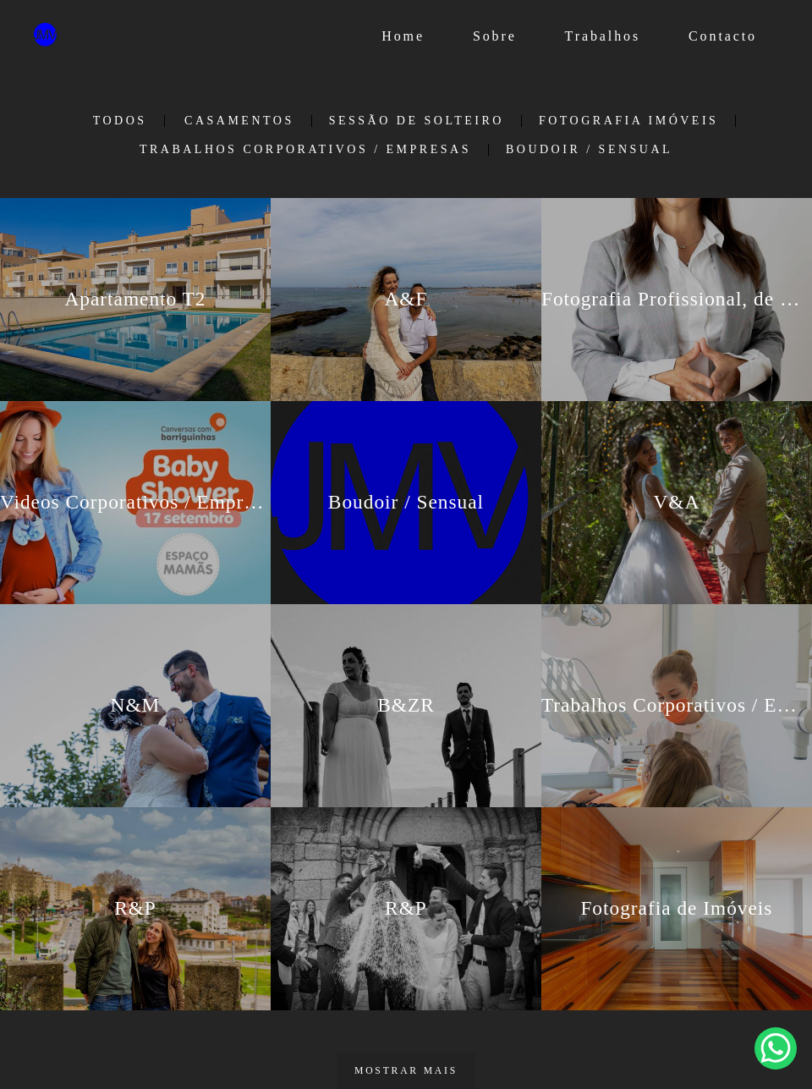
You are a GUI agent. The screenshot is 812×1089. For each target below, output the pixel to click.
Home (403, 36)
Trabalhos (603, 36)
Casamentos (239, 121)
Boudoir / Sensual (589, 150)
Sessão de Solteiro (416, 121)
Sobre (495, 36)
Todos (120, 121)
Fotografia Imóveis (628, 121)
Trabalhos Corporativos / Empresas (305, 150)
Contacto (723, 36)
